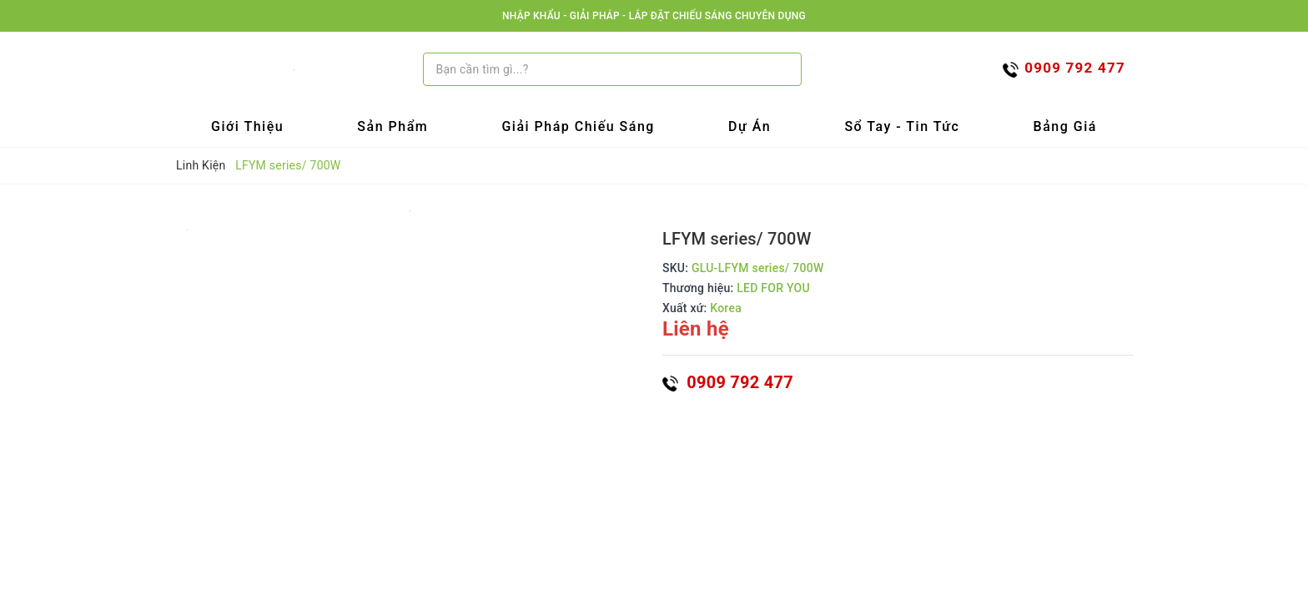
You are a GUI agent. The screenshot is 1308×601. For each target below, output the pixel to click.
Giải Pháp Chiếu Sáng (578, 126)
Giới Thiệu (247, 126)
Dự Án (749, 126)
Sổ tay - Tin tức (901, 126)
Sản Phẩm (392, 126)
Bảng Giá (1065, 126)
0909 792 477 (727, 382)
